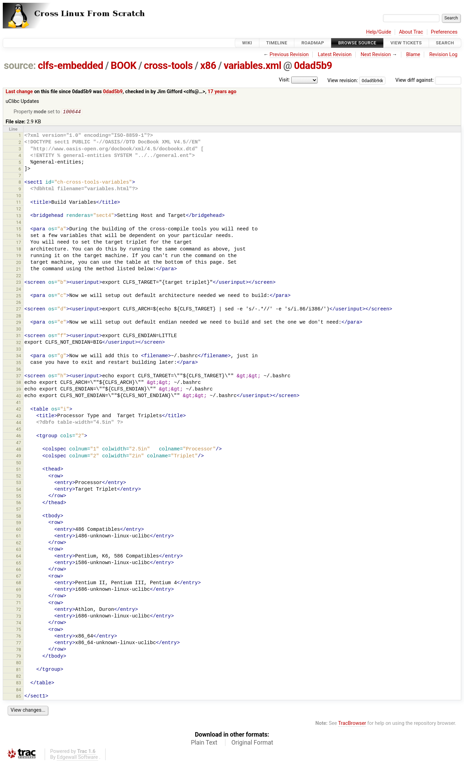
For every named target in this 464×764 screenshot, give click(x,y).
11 (18, 202)
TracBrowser (352, 724)
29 (18, 323)
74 (18, 623)
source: (20, 65)
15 (18, 229)
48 (18, 450)
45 (18, 429)
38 (18, 383)
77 (18, 643)
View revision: (343, 80)
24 (18, 289)
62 (18, 543)
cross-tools (168, 65)
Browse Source (357, 42)
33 (18, 349)
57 (18, 509)
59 (18, 523)
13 (18, 216)
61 (18, 536)
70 (18, 596)
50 (18, 463)
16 (18, 236)
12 (18, 209)
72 (18, 610)
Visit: (284, 80)
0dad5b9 (313, 65)
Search (445, 42)
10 (18, 196)
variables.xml (252, 65)
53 (18, 483)
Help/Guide (378, 32)
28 (18, 316)
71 (18, 603)
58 (18, 516)
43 (18, 416)
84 (18, 690)
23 (18, 283)
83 (18, 683)
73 (18, 617)
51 (18, 470)
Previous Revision (289, 55)
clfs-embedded (70, 65)
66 (18, 570)
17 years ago (222, 92)
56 (18, 503)
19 (18, 256)
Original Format (252, 743)
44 (18, 423)
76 (18, 636)
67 (18, 576)
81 (18, 670)
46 (18, 436)
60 (18, 530)
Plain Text (204, 743)
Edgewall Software (77, 758)
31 (18, 336)
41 (18, 403)
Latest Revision (335, 55)
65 (18, 563)
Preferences (444, 32)
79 (18, 656)
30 (18, 329)
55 (18, 496)
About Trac (411, 32)
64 (18, 556)
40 (18, 396)
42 (18, 409)
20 (18, 263)
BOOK (123, 65)
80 (18, 663)
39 (18, 390)
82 (18, 676)
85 (18, 697)
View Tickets (406, 42)
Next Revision (375, 55)
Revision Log (443, 55)
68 (18, 583)
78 (18, 650)
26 (18, 303)
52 (18, 476)
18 (18, 249)
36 (18, 369)
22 (18, 276)
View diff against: (428, 80)
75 (18, 630)
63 (18, 550)
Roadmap (312, 42)
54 (18, 490)
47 (18, 443)
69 (18, 590)
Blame (413, 55)
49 (18, 456)
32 (18, 343)
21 (18, 269)
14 (18, 223)
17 (18, 243)
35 (18, 363)
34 (18, 356)
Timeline (276, 42)
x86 (208, 65)
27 (18, 309)
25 (18, 296)
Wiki (247, 42)
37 (18, 376)
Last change (19, 92)
